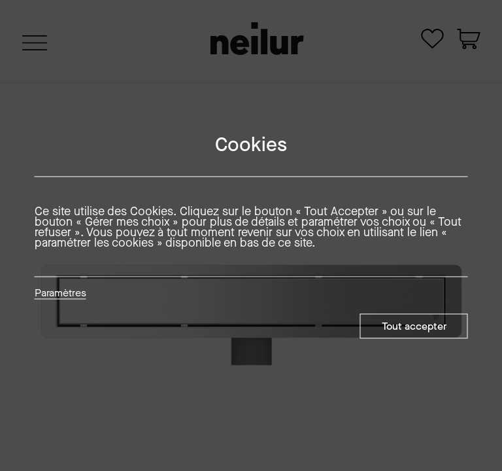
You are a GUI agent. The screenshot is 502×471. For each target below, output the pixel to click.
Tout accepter (414, 326)
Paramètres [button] (60, 294)
